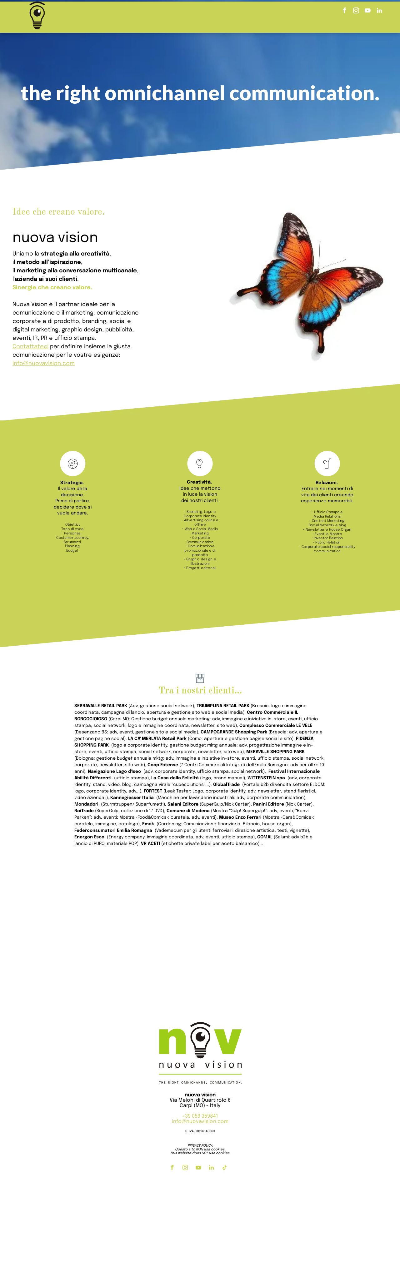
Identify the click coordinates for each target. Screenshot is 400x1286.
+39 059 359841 (200, 1116)
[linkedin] (379, 11)
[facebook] (344, 11)
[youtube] (367, 11)
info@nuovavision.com (200, 1121)
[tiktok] (224, 1168)
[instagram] (356, 11)
